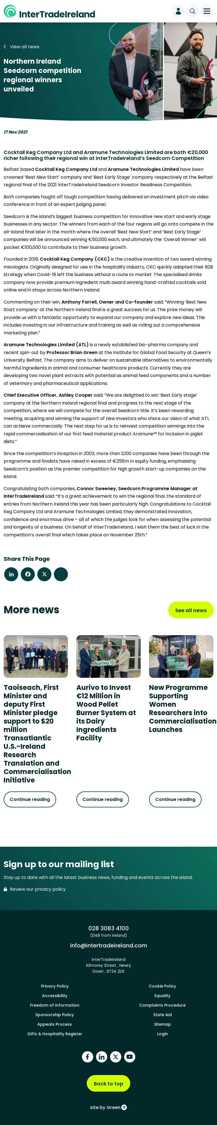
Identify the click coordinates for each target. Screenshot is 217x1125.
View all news (21, 46)
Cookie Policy (162, 986)
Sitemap (162, 1024)
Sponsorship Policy (54, 1015)
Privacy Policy (54, 986)
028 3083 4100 (108, 928)
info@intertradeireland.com (108, 945)
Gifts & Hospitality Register (54, 1034)
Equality (162, 995)
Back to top (108, 1083)
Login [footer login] (162, 1034)
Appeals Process (54, 1024)
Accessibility (54, 995)
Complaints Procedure (162, 1005)
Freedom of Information (54, 1005)
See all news (191, 610)
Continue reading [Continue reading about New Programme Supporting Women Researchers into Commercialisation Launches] (175, 799)
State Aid (162, 1015)
